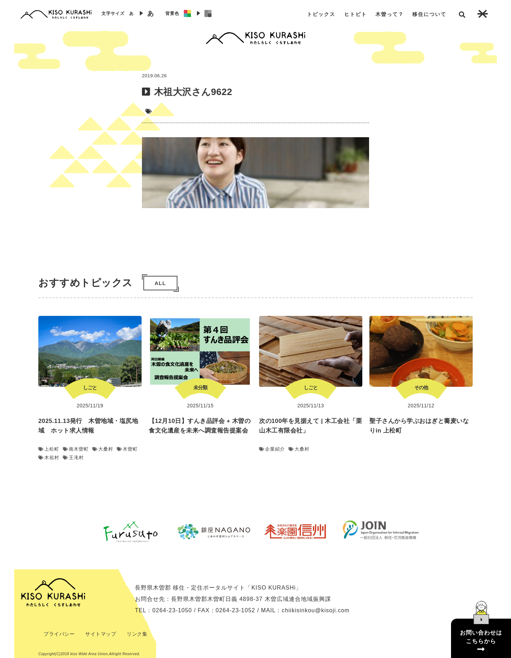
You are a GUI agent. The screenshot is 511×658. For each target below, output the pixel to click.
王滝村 (73, 457)
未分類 (200, 387)
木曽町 (127, 449)
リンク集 (137, 634)
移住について (429, 14)
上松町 (48, 449)
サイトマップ (100, 634)
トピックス (321, 14)
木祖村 (48, 457)
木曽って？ (389, 14)
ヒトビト (355, 14)
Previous (83, 531)
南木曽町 (76, 449)
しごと (90, 387)
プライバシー (59, 634)
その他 (421, 387)
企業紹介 (272, 449)
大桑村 (102, 449)
